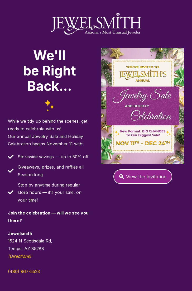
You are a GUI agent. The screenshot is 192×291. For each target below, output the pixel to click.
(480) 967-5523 (24, 271)
